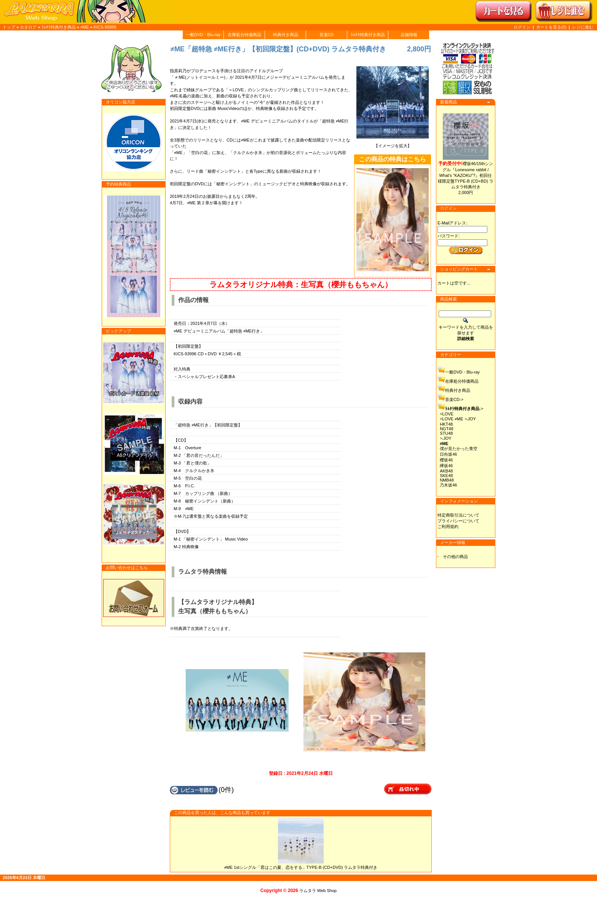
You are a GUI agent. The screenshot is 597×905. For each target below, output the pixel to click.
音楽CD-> (454, 399)
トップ (9, 27)
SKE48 (446, 475)
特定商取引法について (458, 515)
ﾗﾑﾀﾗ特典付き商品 (59, 27)
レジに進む (582, 27)
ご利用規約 (447, 526)
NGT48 (446, 428)
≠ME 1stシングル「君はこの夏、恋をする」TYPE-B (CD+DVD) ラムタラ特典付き (301, 867)
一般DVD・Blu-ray (203, 34)
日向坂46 (448, 454)
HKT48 (446, 424)
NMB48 (447, 480)
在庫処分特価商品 (244, 34)
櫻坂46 (446, 460)
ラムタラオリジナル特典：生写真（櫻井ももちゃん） (300, 284)
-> (464, 408)
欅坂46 (446, 465)
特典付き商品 (285, 34)
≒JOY (445, 438)
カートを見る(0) (552, 27)
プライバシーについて (458, 521)
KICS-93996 (105, 27)
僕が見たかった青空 (458, 448)
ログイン (522, 27)
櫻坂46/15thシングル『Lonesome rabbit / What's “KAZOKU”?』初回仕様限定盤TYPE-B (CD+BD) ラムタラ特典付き (465, 175)
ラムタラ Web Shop (318, 890)
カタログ (28, 27)
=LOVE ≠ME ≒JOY (458, 419)
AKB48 (446, 471)
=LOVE (446, 414)
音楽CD (326, 34)
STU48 (446, 433)
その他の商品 (455, 556)
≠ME (84, 27)
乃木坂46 (448, 485)
